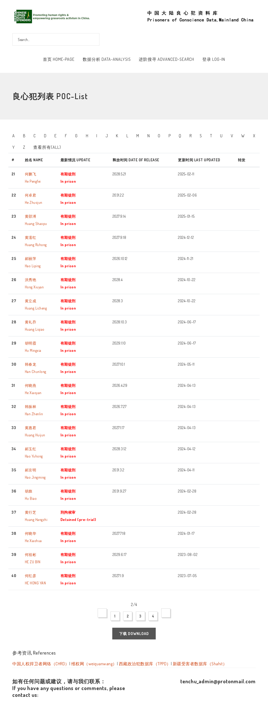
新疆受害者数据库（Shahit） (200, 663)
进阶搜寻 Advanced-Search (166, 59)
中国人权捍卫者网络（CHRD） (40, 663)
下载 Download (134, 633)
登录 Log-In (213, 59)
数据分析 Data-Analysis (107, 59)
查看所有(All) (47, 147)
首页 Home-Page (59, 59)
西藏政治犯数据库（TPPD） (145, 663)
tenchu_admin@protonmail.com (218, 681)
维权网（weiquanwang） (94, 663)
